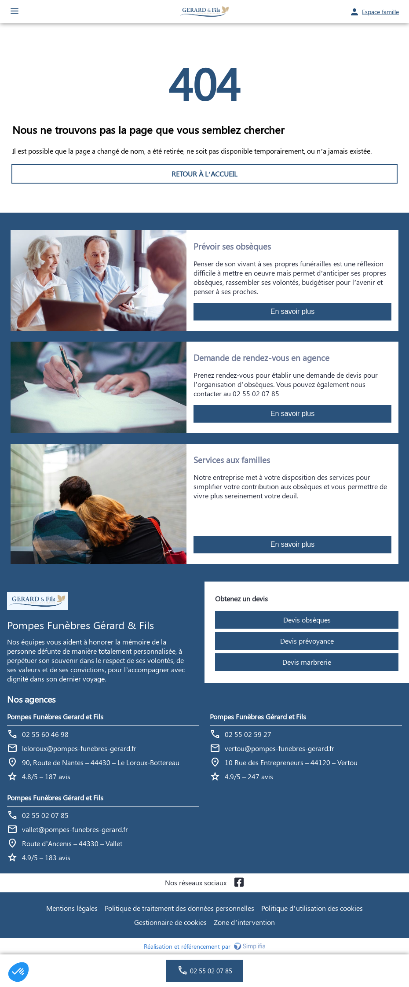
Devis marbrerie (306, 662)
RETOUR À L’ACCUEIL (204, 173)
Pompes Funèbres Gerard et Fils (55, 716)
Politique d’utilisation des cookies (311, 908)
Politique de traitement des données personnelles (179, 908)
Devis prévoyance (307, 640)
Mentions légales (72, 908)
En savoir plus (292, 311)
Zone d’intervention (244, 922)
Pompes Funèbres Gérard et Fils (258, 716)
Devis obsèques (307, 619)
